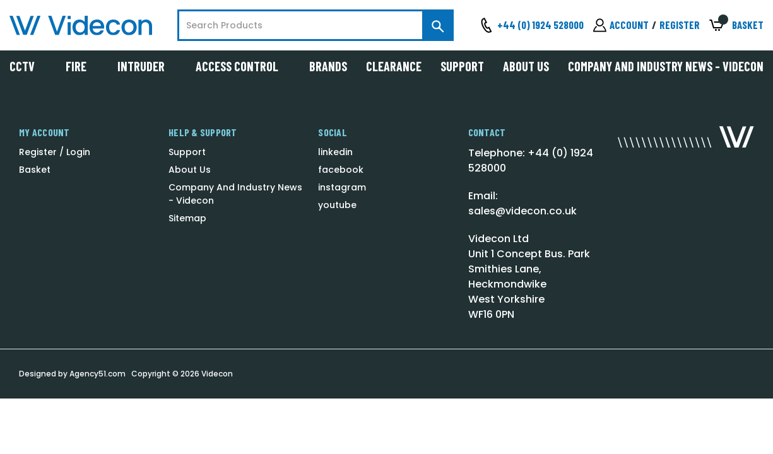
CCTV (28, 66)
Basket (34, 169)
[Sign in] (621, 25)
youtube (337, 205)
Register (679, 24)
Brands (328, 66)
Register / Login (54, 152)
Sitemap (187, 218)
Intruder (147, 66)
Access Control (243, 66)
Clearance (394, 66)
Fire (82, 66)
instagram (342, 187)
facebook (340, 169)
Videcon (217, 373)
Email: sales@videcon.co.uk (522, 203)
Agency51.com (97, 373)
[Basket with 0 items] (736, 26)
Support (462, 66)
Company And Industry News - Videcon (666, 66)
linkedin (335, 152)
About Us (526, 66)
